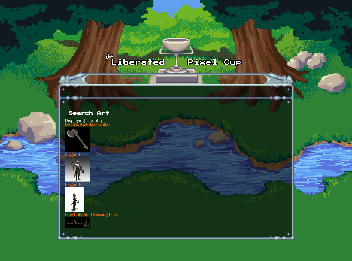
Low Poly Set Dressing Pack (91, 215)
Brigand (72, 155)
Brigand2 (73, 185)
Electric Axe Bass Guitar (87, 125)
